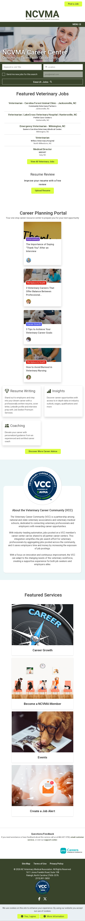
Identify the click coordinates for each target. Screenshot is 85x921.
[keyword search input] (22, 67)
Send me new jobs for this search (22, 74)
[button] (42, 24)
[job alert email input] (63, 74)
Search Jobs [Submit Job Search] (42, 82)
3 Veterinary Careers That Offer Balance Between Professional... (40, 291)
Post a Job (73, 4)
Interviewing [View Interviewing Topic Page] (33, 239)
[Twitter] (45, 899)
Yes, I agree (28, 916)
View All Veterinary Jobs (42, 161)
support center (50, 840)
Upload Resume (42, 190)
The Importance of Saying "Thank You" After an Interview (40, 247)
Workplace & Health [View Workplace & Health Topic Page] (36, 283)
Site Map (26, 863)
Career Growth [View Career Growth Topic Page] (34, 324)
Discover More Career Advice (43, 451)
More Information (54, 916)
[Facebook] (39, 899)
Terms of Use (39, 863)
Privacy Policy (56, 863)
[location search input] (63, 67)
